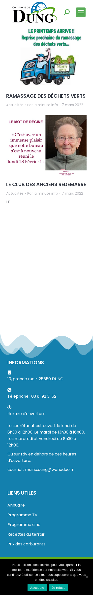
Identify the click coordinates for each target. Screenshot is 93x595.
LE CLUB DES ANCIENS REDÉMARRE (46, 184)
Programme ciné (23, 524)
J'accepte (37, 588)
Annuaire (16, 505)
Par (42, 104)
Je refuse (58, 588)
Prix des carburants (26, 544)
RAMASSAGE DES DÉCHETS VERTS (46, 95)
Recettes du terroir (26, 534)
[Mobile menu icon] (81, 12)
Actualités (15, 104)
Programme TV (22, 515)
